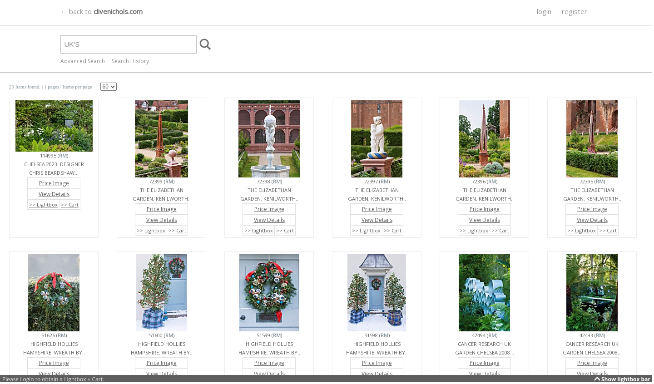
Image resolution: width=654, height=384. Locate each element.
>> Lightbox (43, 204)
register (574, 11)
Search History (130, 61)
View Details (54, 194)
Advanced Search (82, 61)
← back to (101, 11)
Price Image (54, 183)
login (544, 11)
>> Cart (70, 204)
